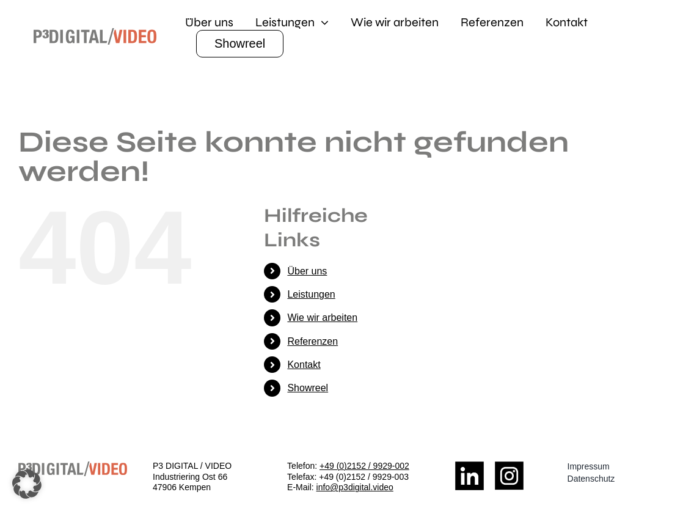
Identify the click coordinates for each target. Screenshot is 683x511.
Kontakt (303, 364)
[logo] (95, 33)
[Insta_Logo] (509, 466)
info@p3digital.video (354, 487)
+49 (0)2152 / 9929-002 (364, 466)
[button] (27, 484)
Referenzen (312, 341)
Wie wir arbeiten (322, 317)
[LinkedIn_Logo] (469, 466)
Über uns (307, 271)
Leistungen (311, 294)
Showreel (307, 388)
